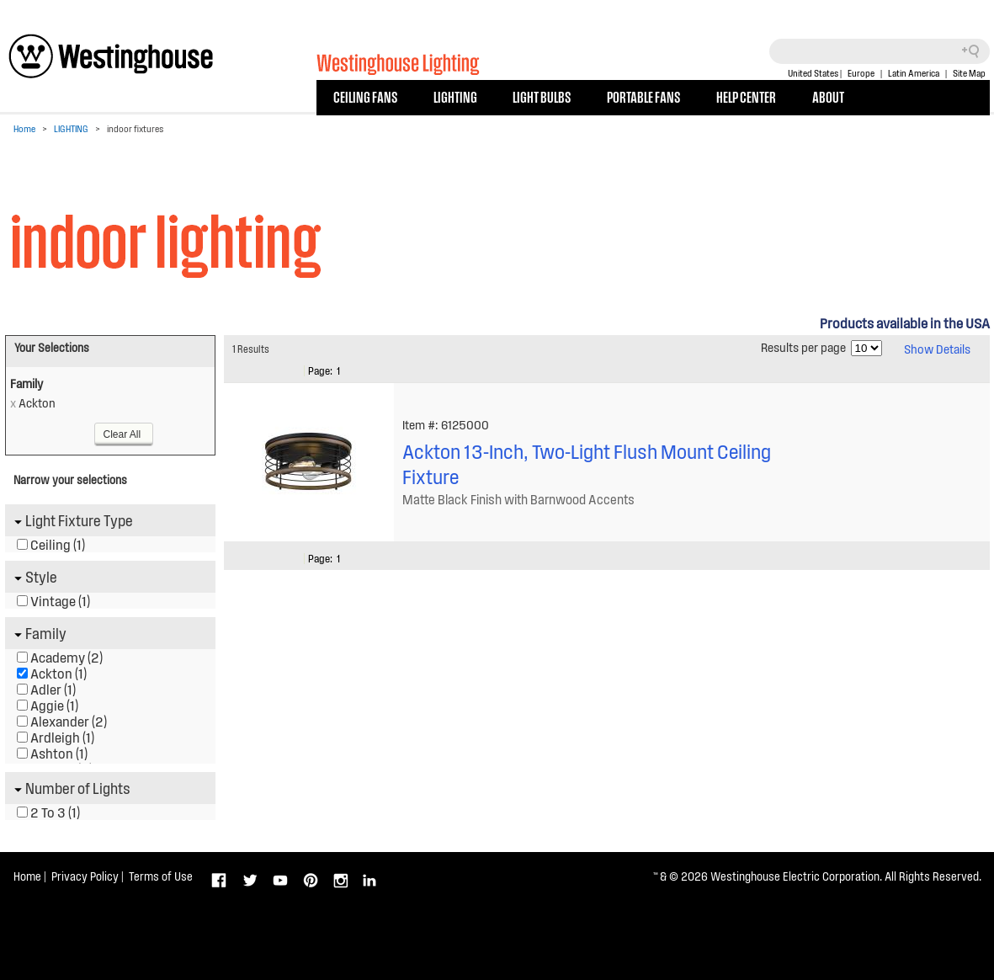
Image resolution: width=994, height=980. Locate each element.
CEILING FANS (365, 96)
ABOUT (828, 96)
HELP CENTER (746, 96)
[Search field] (879, 51)
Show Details (937, 348)
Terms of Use (161, 876)
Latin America (913, 72)
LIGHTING (455, 96)
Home (24, 128)
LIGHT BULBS (542, 96)
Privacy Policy (85, 876)
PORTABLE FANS (643, 96)
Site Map (969, 72)
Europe (861, 72)
